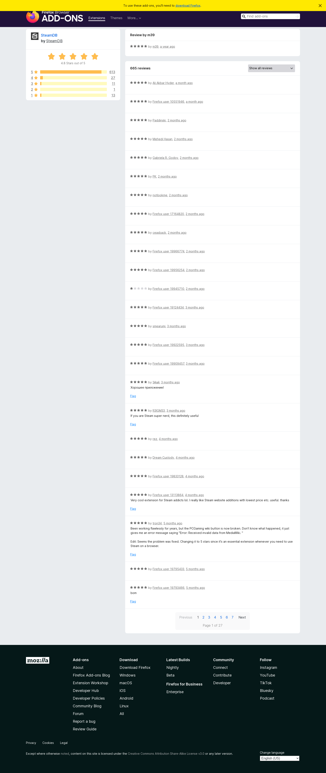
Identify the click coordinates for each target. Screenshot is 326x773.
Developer (222, 683)
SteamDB (49, 35)
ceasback (159, 232)
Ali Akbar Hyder (163, 83)
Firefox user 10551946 (168, 101)
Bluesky (266, 690)
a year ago (167, 46)
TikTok (266, 683)
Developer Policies (89, 698)
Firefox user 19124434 (168, 307)
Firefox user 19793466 (168, 587)
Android (126, 698)
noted (65, 753)
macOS (126, 683)
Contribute (222, 675)
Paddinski (159, 120)
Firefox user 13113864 (168, 495)
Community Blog (87, 706)
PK (154, 176)
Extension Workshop (90, 683)
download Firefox (187, 5)
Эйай (156, 382)
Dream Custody (163, 457)
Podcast (267, 698)
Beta (170, 675)
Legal (64, 743)
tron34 (157, 523)
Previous (185, 617)
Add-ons (81, 660)
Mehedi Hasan (162, 139)
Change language (272, 752)
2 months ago (177, 120)
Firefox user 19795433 (168, 569)
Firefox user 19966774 (168, 251)
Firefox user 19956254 (168, 270)
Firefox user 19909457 (168, 363)
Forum (78, 713)
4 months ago (168, 439)
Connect (220, 667)
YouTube (267, 675)
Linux (124, 706)
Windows (128, 675)
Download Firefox (135, 667)
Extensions (96, 18)
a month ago (184, 83)
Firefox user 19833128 (168, 476)
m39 (155, 46)
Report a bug (84, 721)
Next (242, 617)
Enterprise (175, 692)
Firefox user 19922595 (168, 345)
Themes (116, 18)
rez (155, 439)
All (122, 713)
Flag (133, 396)
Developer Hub (86, 690)
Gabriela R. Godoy (165, 157)
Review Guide (84, 729)
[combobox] (270, 16)
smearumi (159, 326)
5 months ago (172, 523)
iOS (123, 690)
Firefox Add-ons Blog (91, 675)
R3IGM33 (159, 410)
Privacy (31, 743)
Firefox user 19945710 (168, 288)
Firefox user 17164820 (168, 214)
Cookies (48, 743)
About (78, 667)
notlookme (160, 195)
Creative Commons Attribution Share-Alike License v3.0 (166, 753)
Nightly (172, 667)
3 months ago (194, 307)
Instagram (268, 667)
